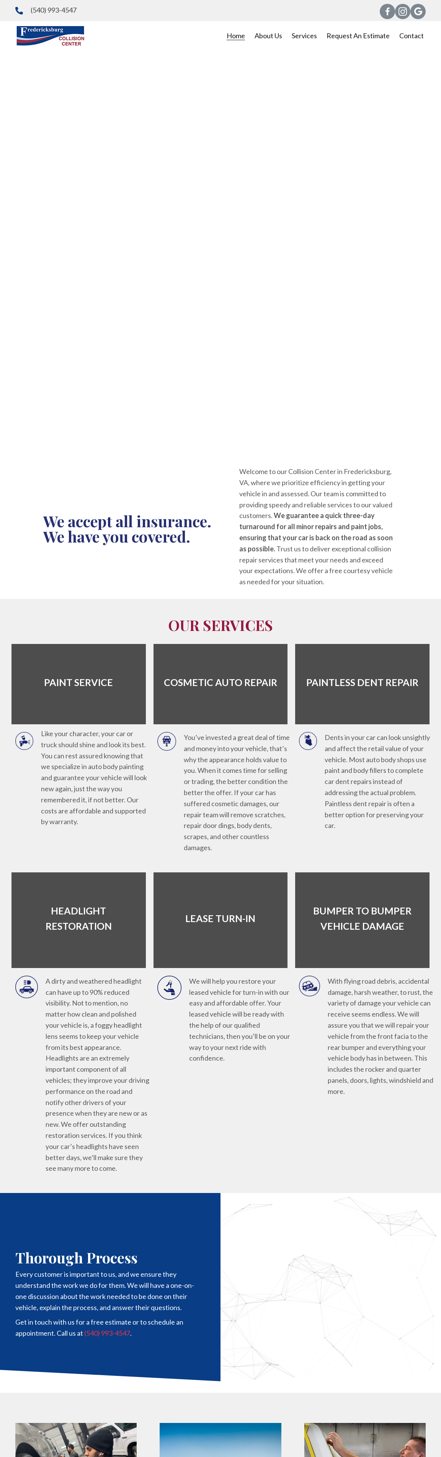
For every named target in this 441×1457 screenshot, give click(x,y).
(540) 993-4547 (54, 10)
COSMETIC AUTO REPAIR (220, 682)
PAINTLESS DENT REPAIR (362, 682)
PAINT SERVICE (78, 682)
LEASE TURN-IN (220, 918)
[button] (387, 11)
